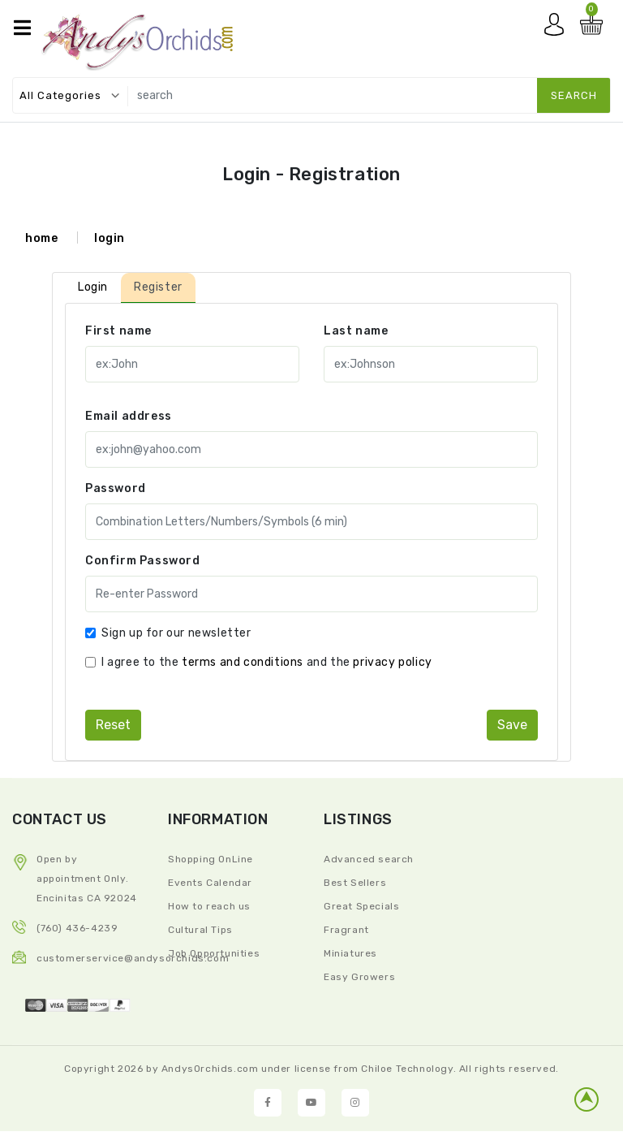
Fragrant (346, 929)
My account (558, 28)
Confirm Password (142, 561)
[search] (365, 95)
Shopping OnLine (210, 859)
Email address (128, 416)
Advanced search (369, 859)
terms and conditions (242, 662)
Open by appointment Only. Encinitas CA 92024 (87, 878)
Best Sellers (355, 882)
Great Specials (361, 906)
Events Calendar (210, 882)
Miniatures (350, 953)
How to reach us (209, 906)
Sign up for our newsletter (176, 633)
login (109, 238)
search (574, 95)
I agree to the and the (266, 662)
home (41, 238)
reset (113, 724)
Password (115, 488)
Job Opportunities (214, 953)
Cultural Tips (200, 929)
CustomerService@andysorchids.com (133, 958)
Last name (356, 331)
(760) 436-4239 (77, 928)
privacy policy (392, 662)
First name (118, 331)
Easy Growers (359, 977)
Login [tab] (93, 287)
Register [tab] (158, 287)
